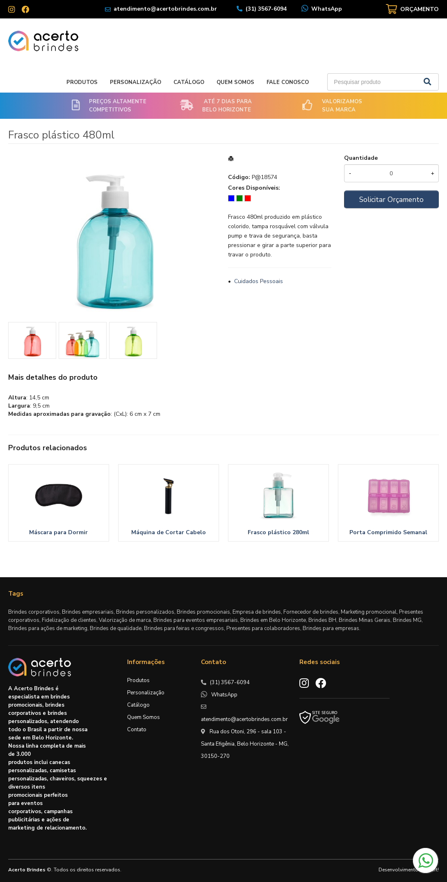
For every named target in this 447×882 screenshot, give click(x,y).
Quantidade (361, 158)
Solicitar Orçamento (391, 199)
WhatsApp (326, 9)
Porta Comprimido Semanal (388, 532)
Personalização (135, 82)
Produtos (82, 82)
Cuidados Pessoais (258, 281)
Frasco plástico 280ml (278, 532)
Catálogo (188, 82)
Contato (136, 729)
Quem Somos (235, 82)
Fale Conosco (288, 82)
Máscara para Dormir (58, 532)
